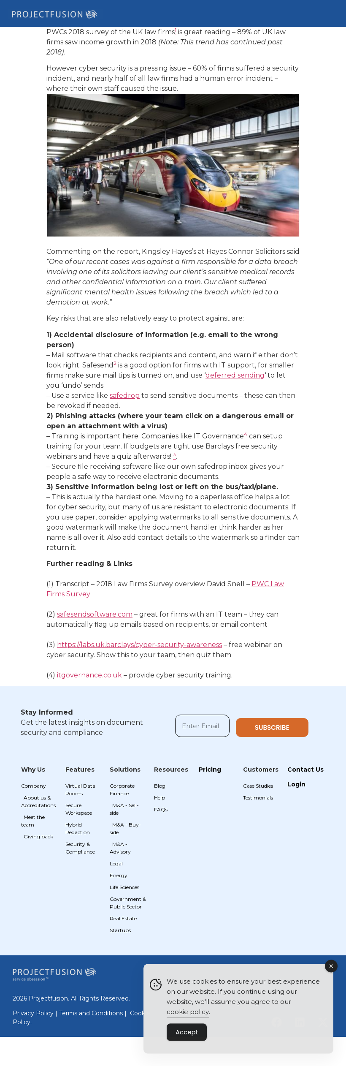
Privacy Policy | (36, 1013)
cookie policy (188, 1016)
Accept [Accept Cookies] (187, 1035)
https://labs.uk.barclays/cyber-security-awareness (139, 645)
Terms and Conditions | (93, 1013)
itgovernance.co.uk (89, 675)
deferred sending (235, 375)
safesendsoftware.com (94, 614)
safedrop (125, 396)
